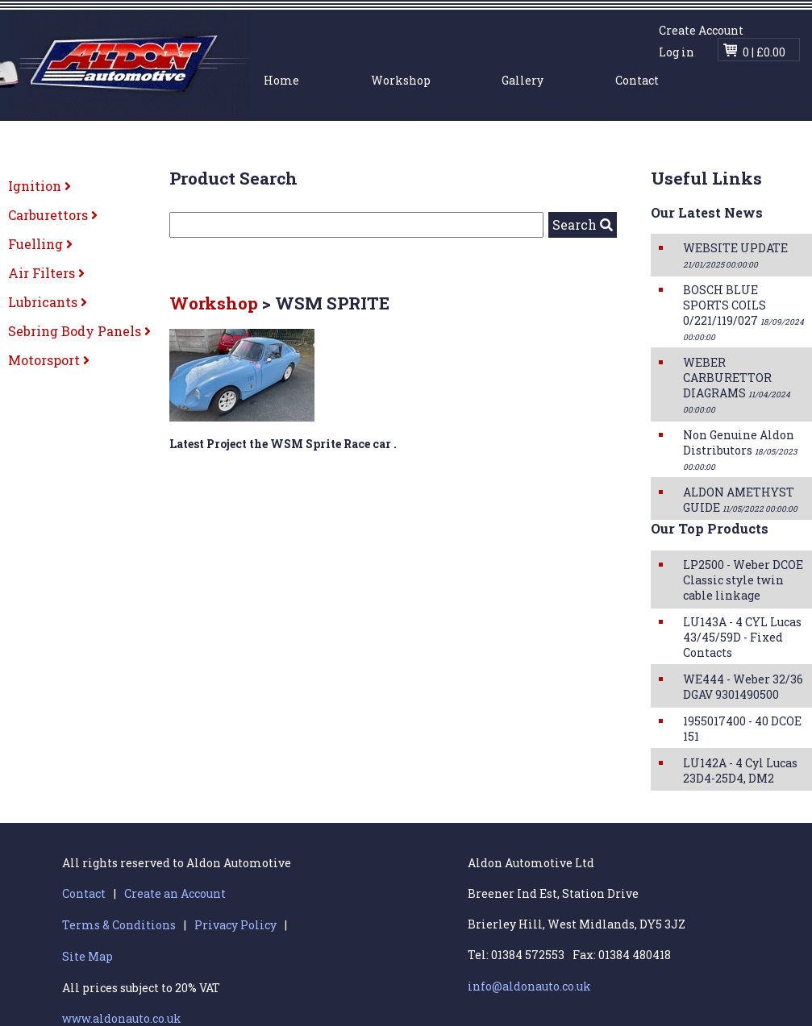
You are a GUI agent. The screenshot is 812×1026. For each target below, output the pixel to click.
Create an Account (175, 893)
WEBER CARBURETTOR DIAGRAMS (736, 385)
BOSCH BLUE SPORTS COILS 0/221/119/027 (743, 312)
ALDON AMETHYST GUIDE (740, 499)
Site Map (87, 956)
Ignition (39, 185)
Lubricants (47, 301)
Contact (637, 80)
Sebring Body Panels (79, 330)
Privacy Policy (235, 925)
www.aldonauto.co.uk (121, 1018)
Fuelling (40, 243)
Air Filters (46, 272)
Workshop (401, 80)
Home (281, 80)
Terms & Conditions (119, 925)
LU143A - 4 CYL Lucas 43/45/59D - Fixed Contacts (742, 637)
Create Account (701, 30)
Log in (676, 52)
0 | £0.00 (764, 52)
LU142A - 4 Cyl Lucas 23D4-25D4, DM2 (740, 770)
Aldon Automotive (128, 62)
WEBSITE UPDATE (735, 255)
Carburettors (53, 214)
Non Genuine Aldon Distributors (740, 449)
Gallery (522, 80)
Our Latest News (707, 212)
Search (582, 224)
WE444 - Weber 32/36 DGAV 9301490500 (743, 686)
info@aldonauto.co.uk (529, 986)
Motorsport (49, 359)
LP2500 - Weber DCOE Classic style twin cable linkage (743, 580)
